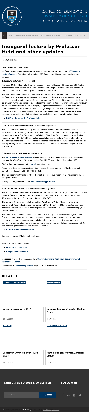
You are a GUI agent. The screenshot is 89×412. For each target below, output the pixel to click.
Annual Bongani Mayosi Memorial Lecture (65, 354)
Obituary (7, 326)
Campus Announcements (17, 251)
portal (33, 164)
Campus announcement (56, 326)
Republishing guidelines (51, 410)
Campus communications (26, 36)
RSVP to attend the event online (20, 229)
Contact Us (80, 36)
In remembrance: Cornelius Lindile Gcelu (65, 311)
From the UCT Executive (16, 247)
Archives (68, 36)
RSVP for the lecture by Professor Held (23, 118)
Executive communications (14, 282)
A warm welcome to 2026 (17, 309)
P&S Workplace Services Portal (19, 157)
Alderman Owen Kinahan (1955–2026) (21, 354)
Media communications (51, 36)
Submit (47, 395)
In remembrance (53, 282)
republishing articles (24, 266)
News (10, 36)
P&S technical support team (43, 181)
